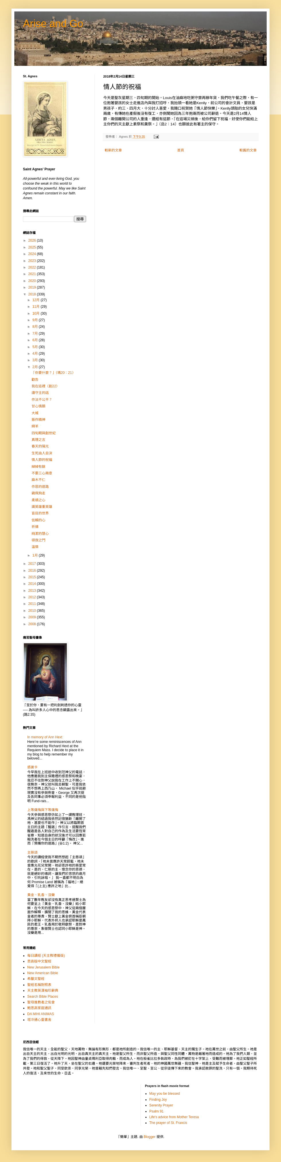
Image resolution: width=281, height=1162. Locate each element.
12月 (36, 300)
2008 (32, 624)
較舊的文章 (248, 150)
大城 (35, 413)
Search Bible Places (42, 997)
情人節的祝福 (42, 460)
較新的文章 (113, 150)
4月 (35, 354)
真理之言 (38, 440)
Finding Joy (158, 1100)
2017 (32, 564)
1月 (35, 555)
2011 (32, 604)
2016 (32, 571)
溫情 (35, 547)
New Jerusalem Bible (43, 967)
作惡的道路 (40, 487)
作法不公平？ (42, 400)
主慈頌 (32, 853)
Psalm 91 (156, 1111)
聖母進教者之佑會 (41, 1002)
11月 (36, 307)
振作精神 (38, 420)
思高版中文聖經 (39, 961)
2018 (32, 294)
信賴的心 (38, 520)
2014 (32, 584)
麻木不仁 (38, 480)
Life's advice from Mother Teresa (174, 1117)
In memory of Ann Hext (44, 737)
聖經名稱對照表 (39, 985)
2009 (32, 617)
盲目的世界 (40, 513)
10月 (36, 313)
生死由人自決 (42, 453)
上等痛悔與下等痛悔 (42, 810)
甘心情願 (38, 406)
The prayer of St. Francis (168, 1123)
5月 (35, 347)
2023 (32, 261)
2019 (32, 287)
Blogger (149, 1137)
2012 (32, 597)
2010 (32, 611)
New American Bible (42, 973)
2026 (32, 240)
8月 (35, 327)
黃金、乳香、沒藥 (41, 895)
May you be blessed (164, 1094)
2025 (32, 247)
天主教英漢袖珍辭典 (42, 991)
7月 (35, 334)
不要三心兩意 (42, 473)
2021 (32, 274)
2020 (32, 281)
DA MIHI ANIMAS (40, 1014)
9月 (35, 320)
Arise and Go (53, 23)
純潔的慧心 (40, 534)
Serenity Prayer (161, 1105)
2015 (32, 577)
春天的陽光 (40, 446)
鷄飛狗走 (38, 493)
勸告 (35, 380)
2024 (32, 254)
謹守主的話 (40, 393)
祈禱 (35, 527)
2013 (32, 591)
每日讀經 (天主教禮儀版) (46, 956)
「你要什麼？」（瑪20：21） (53, 373)
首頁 (180, 150)
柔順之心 (38, 500)
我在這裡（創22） (45, 386)
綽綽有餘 (38, 467)
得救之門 (38, 540)
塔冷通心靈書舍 (39, 1020)
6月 (35, 340)
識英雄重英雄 (42, 507)
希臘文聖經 (35, 979)
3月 (35, 360)
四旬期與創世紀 (44, 433)
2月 (35, 367)
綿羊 (35, 426)
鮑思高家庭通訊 (39, 1008)
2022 (32, 267)
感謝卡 (32, 767)
